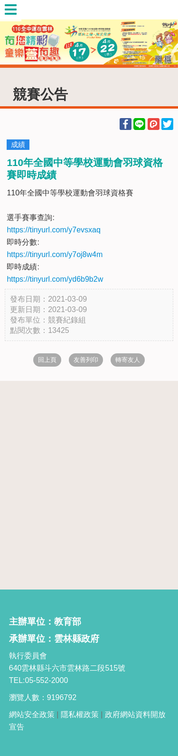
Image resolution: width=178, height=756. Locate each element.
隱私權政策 (80, 714)
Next (161, 34)
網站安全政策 (32, 714)
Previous (16, 34)
